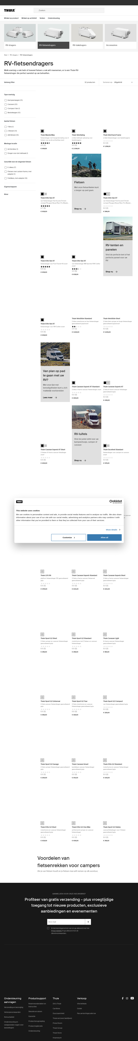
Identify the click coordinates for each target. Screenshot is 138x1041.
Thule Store (57, 1033)
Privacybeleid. (56, 931)
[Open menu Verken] (44, 18)
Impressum (57, 1038)
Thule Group (57, 1028)
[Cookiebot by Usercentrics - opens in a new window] (111, 502)
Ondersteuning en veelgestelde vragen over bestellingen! (13, 1025)
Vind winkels (81, 1004)
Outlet (79, 1008)
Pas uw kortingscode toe (86, 1013)
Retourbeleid (9, 1017)
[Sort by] (123, 82)
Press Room (57, 1023)
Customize (69, 537)
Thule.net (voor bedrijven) (62, 1018)
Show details (111, 530)
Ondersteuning (34, 1031)
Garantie (31, 1016)
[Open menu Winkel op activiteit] (31, 18)
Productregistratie (35, 1026)
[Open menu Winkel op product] (13, 18)
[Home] (19, 10)
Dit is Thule (57, 1004)
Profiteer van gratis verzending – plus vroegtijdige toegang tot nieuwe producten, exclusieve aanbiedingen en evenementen (69, 905)
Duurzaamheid (58, 1013)
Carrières (56, 1008)
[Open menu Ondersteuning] (55, 18)
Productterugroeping (36, 1021)
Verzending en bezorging (13, 1007)
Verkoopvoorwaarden (12, 1012)
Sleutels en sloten (35, 1011)
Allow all (104, 537)
